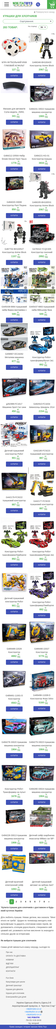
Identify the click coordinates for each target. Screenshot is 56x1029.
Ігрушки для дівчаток (14, 989)
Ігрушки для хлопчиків (15, 993)
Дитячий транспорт (14, 985)
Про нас (9, 952)
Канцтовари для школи (15, 982)
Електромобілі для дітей (16, 997)
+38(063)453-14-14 (33, 1015)
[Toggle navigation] (6, 4)
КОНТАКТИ (10, 971)
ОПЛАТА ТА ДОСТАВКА (16, 956)
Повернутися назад (45, 12)
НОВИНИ (10, 960)
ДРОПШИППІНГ (12, 967)
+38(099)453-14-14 (32, 1012)
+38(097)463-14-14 (33, 1009)
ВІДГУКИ (9, 964)
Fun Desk (10, 978)
